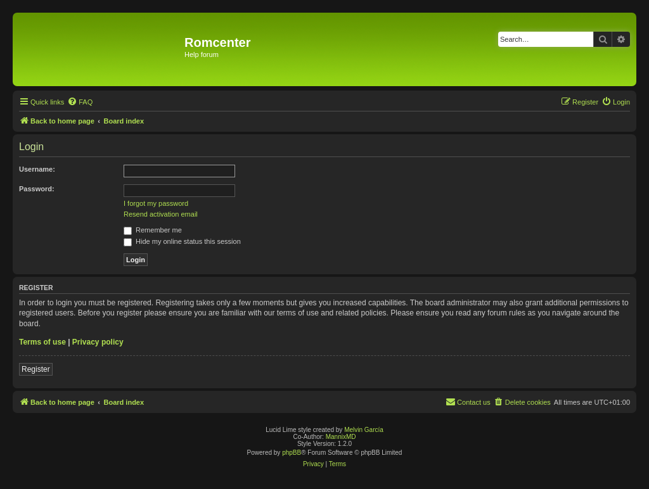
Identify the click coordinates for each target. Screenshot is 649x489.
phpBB (291, 452)
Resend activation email (161, 214)
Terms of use (42, 342)
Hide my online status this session (182, 241)
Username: (37, 169)
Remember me (153, 230)
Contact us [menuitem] (468, 401)
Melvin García (363, 429)
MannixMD (341, 436)
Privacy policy (98, 342)
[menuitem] (80, 102)
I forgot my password (156, 203)
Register (36, 369)
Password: (37, 189)
